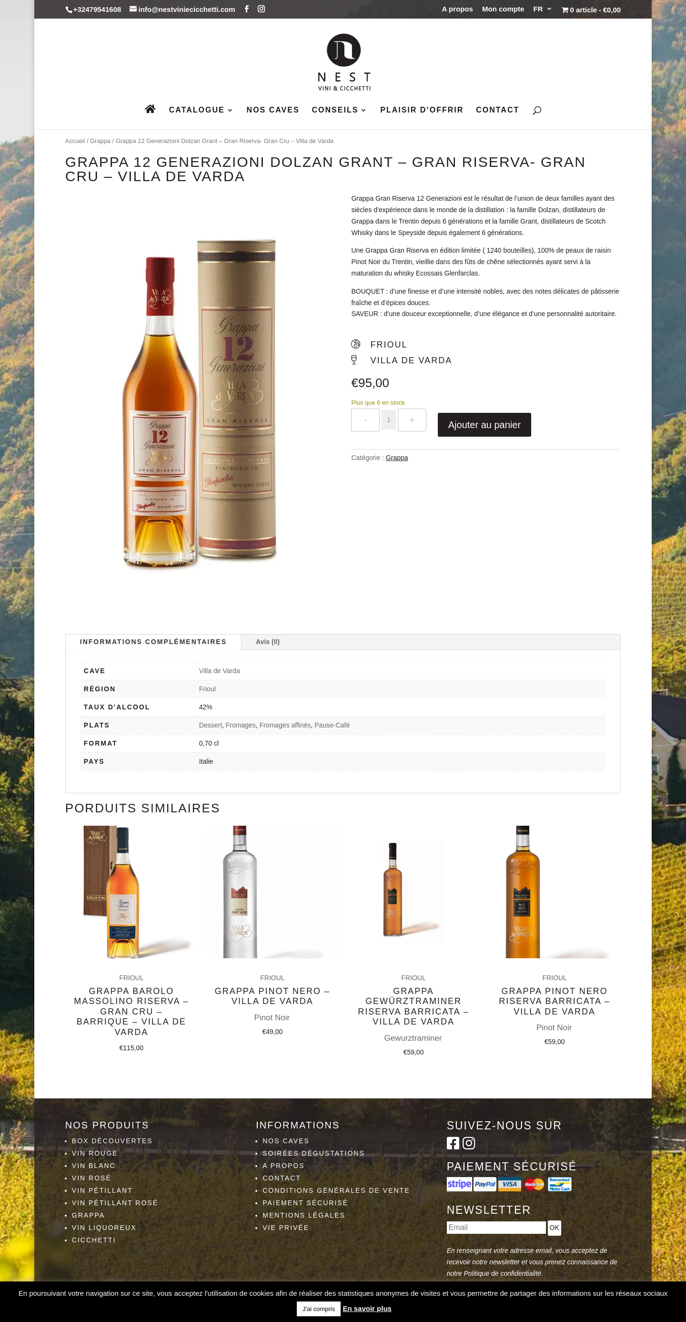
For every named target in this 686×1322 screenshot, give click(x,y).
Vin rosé (91, 1178)
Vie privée (285, 1227)
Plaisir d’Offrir (422, 110)
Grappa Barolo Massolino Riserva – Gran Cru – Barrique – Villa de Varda (131, 994)
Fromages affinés (285, 725)
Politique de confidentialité (502, 1273)
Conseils (335, 110)
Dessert (210, 725)
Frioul (207, 689)
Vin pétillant (102, 1190)
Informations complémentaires (153, 642)
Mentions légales (303, 1215)
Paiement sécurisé (305, 1203)
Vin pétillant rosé (115, 1203)
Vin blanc (94, 1165)
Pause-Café (332, 725)
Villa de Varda (219, 671)
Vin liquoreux (104, 1227)
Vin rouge (95, 1153)
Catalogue (197, 110)
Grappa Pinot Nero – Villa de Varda (272, 976)
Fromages (241, 725)
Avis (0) (268, 642)
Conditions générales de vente (336, 1190)
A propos (457, 9)
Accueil (75, 140)
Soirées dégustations (313, 1153)
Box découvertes (112, 1141)
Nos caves (273, 110)
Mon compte (503, 9)
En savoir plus (367, 1308)
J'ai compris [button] (319, 1308)
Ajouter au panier (484, 425)
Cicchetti (94, 1240)
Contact (497, 110)
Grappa (100, 140)
